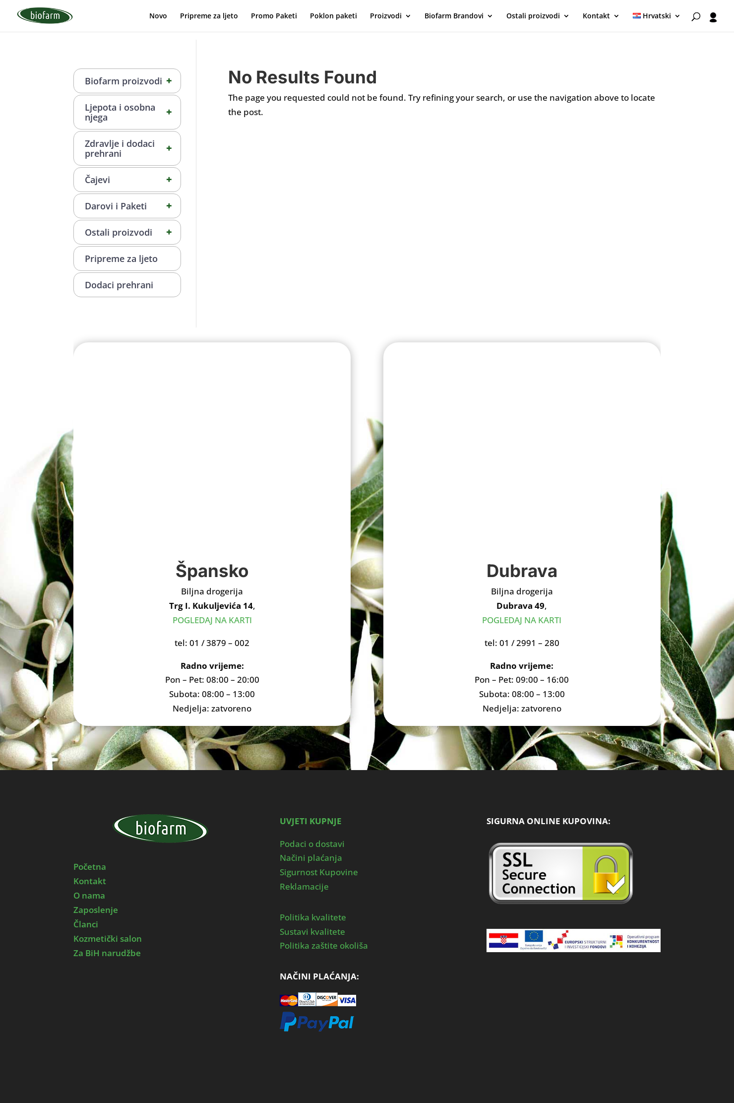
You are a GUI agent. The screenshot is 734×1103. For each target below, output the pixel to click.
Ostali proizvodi (533, 16)
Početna (89, 866)
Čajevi (133, 180)
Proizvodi (386, 16)
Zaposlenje (95, 909)
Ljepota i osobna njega (133, 112)
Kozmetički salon (107, 938)
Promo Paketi (274, 16)
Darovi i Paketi (133, 206)
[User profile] (713, 22)
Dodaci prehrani (119, 285)
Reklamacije (304, 886)
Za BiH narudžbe (107, 953)
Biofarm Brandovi (454, 16)
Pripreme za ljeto (209, 16)
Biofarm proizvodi (133, 81)
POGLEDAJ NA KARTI (212, 620)
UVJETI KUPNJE (311, 821)
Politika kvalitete (313, 917)
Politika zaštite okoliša (324, 945)
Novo (158, 16)
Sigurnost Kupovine (319, 872)
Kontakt (596, 16)
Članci (85, 924)
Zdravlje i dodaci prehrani (133, 148)
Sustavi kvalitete (312, 931)
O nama (89, 895)
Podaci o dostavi (312, 843)
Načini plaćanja (311, 857)
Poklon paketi (333, 16)
